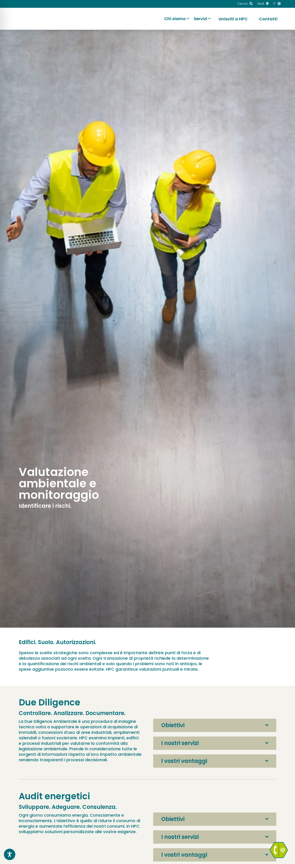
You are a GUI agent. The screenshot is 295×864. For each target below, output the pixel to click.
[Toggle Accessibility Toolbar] (9, 854)
